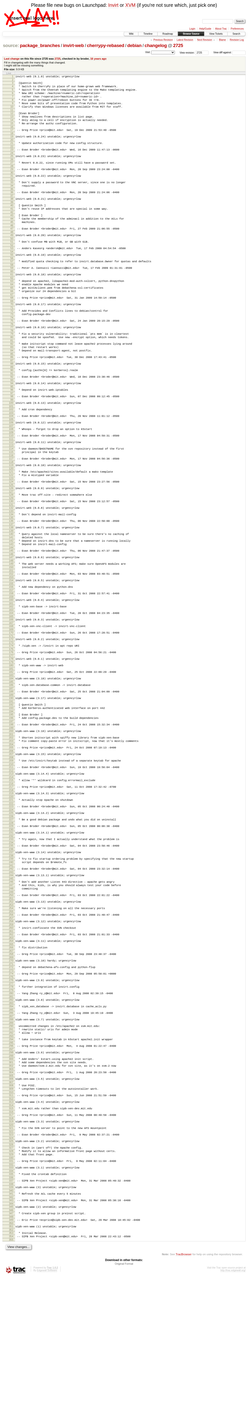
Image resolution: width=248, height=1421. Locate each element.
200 (11, 813)
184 (11, 754)
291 (11, 1147)
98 (11, 439)
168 (11, 696)
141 (11, 596)
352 (11, 1372)
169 (11, 700)
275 (11, 1089)
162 (11, 674)
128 (11, 549)
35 (11, 205)
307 (11, 1207)
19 (11, 146)
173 (11, 715)
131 (11, 560)
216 (11, 873)
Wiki (131, 33)
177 (11, 729)
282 (11, 1113)
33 (11, 197)
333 (11, 1302)
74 (11, 350)
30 (11, 187)
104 (11, 461)
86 (11, 395)
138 (11, 585)
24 (11, 165)
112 (11, 490)
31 (11, 190)
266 (11, 1055)
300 (11, 1180)
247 (11, 986)
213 (11, 861)
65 (11, 316)
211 (11, 854)
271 (11, 1074)
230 (11, 923)
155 (11, 649)
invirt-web (73, 45)
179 (11, 737)
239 (11, 956)
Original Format (124, 1407)
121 (11, 523)
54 (11, 276)
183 (11, 751)
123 (11, 531)
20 (11, 150)
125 (11, 538)
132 (11, 563)
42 (11, 231)
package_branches (40, 45)
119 (11, 516)
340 (11, 1328)
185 (11, 758)
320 (11, 1255)
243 (11, 971)
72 (11, 342)
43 (11, 234)
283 (11, 1118)
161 (11, 671)
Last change (12, 58)
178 (11, 732)
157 (11, 657)
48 (11, 254)
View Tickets (216, 33)
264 (11, 1048)
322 (11, 1262)
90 (11, 410)
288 (11, 1135)
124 (11, 534)
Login (192, 28)
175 (11, 722)
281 (11, 1110)
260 (11, 1033)
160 (11, 667)
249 (11, 994)
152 (11, 638)
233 (11, 934)
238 (11, 953)
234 (11, 938)
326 (11, 1276)
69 (11, 332)
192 (11, 783)
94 (11, 424)
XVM (130, 5)
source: (11, 45)
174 (11, 718)
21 (11, 153)
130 (11, 556)
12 (11, 119)
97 (11, 436)
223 (11, 898)
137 (11, 582)
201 (11, 818)
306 (11, 1203)
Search (236, 33)
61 (11, 301)
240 (11, 960)
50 (11, 261)
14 (11, 128)
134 (11, 571)
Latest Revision (185, 40)
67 (11, 325)
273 (11, 1081)
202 (11, 821)
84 (11, 388)
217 (11, 876)
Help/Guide (205, 28)
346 (11, 1350)
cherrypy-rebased (105, 45)
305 (11, 1200)
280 (11, 1106)
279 (11, 1103)
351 (11, 1368)
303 (11, 1192)
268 (11, 1063)
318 (11, 1247)
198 (11, 806)
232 (11, 931)
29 (11, 183)
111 (11, 486)
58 (11, 290)
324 (11, 1269)
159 (11, 664)
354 (11, 1379)
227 (11, 912)
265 (11, 1052)
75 (11, 354)
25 (11, 168)
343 (11, 1339)
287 (11, 1132)
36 (11, 208)
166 (11, 689)
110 (11, 482)
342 (11, 1335)
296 (11, 1165)
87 (11, 399)
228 (11, 916)
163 (11, 678)
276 (11, 1092)
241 (11, 964)
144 (11, 609)
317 (11, 1243)
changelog (156, 45)
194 (11, 792)
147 (11, 619)
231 (11, 927)
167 (11, 693)
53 (11, 272)
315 (11, 1236)
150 (11, 631)
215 (11, 868)
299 (11, 1177)
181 (11, 744)
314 (11, 1233)
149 (11, 627)
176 (11, 725)
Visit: (147, 52)
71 (11, 339)
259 (11, 1030)
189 (11, 773)
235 (11, 941)
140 (11, 592)
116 (11, 505)
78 (11, 365)
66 (11, 320)
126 (11, 541)
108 (11, 475)
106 (11, 468)
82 (11, 380)
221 (11, 890)
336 (11, 1314)
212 (11, 858)
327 (11, 1279)
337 (11, 1317)
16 (11, 136)
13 (11, 123)
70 (11, 335)
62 (11, 305)
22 (11, 158)
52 (11, 269)
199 (11, 810)
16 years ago (98, 58)
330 (11, 1292)
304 (11, 1195)
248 (11, 990)
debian (134, 45)
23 (11, 161)
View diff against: (229, 52)
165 (11, 686)
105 (11, 465)
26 (11, 172)
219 (11, 883)
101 (11, 450)
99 (11, 443)
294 (11, 1158)
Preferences (237, 28)
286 (11, 1128)
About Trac (221, 28)
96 (11, 431)
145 (11, 612)
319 (11, 1250)
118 (11, 512)
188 (11, 769)
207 (11, 839)
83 (11, 384)
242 (11, 967)
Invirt (113, 5)
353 (11, 1375)
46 (11, 247)
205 (11, 832)
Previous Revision (163, 40)
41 (11, 227)
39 (11, 220)
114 (11, 497)
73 (11, 346)
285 (11, 1125)
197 (11, 803)
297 (11, 1169)
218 (11, 880)
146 (11, 616)
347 (11, 1353)
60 (11, 298)
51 (11, 264)
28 (11, 179)
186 (11, 762)
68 (11, 328)
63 (11, 308)
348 (11, 1357)
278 (11, 1099)
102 (11, 453)
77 (11, 361)
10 (11, 112)
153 (11, 642)
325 (11, 1272)
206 (11, 836)
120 (11, 520)
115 (11, 501)
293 (11, 1155)
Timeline (147, 33)
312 (11, 1225)
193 (11, 787)
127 (11, 546)
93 (11, 421)
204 (11, 829)
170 (11, 703)
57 (11, 286)
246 (11, 982)
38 (11, 216)
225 (11, 905)
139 (11, 589)
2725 (178, 45)
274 (11, 1084)
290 (11, 1143)
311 (11, 1221)
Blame (222, 40)
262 (11, 1041)
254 (11, 1012)
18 (11, 143)
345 (11, 1346)
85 (11, 392)
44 (11, 239)
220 (11, 887)
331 (11, 1295)
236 (11, 945)
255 (11, 1016)
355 (11, 1383)
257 (11, 1023)
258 (11, 1026)
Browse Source (191, 33)
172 (11, 711)
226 (11, 909)
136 (11, 578)
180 (11, 740)
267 (11, 1059)
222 (11, 894)
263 (11, 1045)
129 (11, 553)
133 (11, 567)
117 (11, 508)
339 (11, 1324)
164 (11, 682)
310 (11, 1218)
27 (11, 175)
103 (11, 457)
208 (11, 843)
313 (11, 1229)
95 (11, 428)
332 (11, 1299)
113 (11, 494)
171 (11, 708)
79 (11, 368)
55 (11, 279)
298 (11, 1173)
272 (11, 1077)
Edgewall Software (47, 1414)
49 (11, 257)
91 (11, 414)
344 (11, 1343)
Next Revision (204, 40)
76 (11, 358)
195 (11, 795)
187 (11, 766)
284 (11, 1121)
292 (11, 1151)
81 (11, 376)
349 (11, 1360)
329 (11, 1288)
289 (11, 1139)
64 (11, 312)
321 (11, 1258)
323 (11, 1265)
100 (11, 446)
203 (11, 825)
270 (11, 1070)
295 (11, 1162)
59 (11, 294)
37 (11, 213)
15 (11, 132)
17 (11, 139)
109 (11, 479)
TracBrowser (184, 1398)
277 (11, 1096)
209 (11, 847)
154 (11, 645)
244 (11, 974)
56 (11, 283)
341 (11, 1331)
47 (11, 250)
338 (11, 1321)
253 (11, 1009)
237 (11, 948)
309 (11, 1214)
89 (11, 406)
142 (11, 601)
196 (11, 799)
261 (11, 1038)
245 (11, 978)
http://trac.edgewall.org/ (233, 1414)
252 (11, 1004)
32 (11, 194)
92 (11, 417)
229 (11, 919)
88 (11, 402)
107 (11, 472)
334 (11, 1306)
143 (11, 605)
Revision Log (237, 40)
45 (11, 243)
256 (11, 1019)
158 (11, 660)
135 (11, 575)
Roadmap (168, 33)
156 (11, 652)
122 (11, 527)
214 (11, 865)
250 (11, 997)
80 (11, 372)
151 (11, 635)
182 (11, 747)
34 (11, 201)
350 (11, 1365)
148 (11, 623)
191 (11, 780)
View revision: (187, 52)
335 (11, 1310)
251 (11, 1001)
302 (11, 1188)
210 (11, 851)
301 (11, 1184)
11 (11, 116)
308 (11, 1210)
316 (11, 1240)
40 (11, 223)
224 (11, 902)
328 (11, 1284)
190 (11, 776)
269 (11, 1067)
